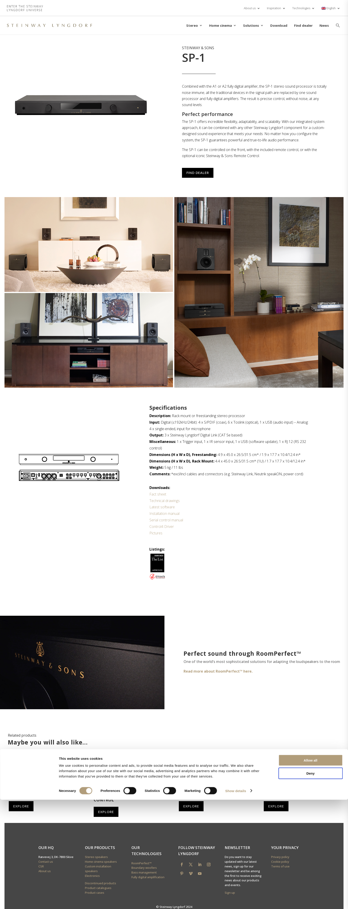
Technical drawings (164, 500)
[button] (338, 25)
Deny (310, 883)
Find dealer (303, 25)
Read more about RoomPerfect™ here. (218, 671)
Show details (235, 900)
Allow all (310, 869)
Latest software (162, 507)
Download (278, 25)
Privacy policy (280, 857)
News (324, 25)
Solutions (251, 25)
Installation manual (164, 513)
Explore (21, 806)
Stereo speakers (96, 857)
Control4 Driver (161, 526)
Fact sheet (157, 494)
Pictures (155, 533)
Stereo (192, 25)
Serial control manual (166, 520)
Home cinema (220, 25)
